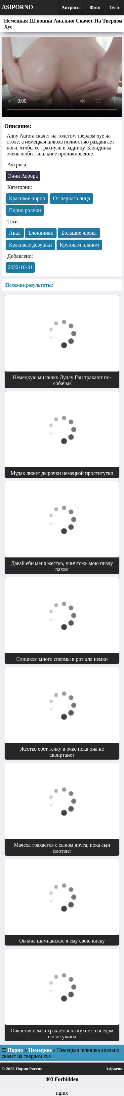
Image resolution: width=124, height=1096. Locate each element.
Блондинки (40, 233)
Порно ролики (25, 210)
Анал (15, 233)
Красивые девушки (30, 245)
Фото (95, 7)
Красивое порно (27, 198)
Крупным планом (79, 245)
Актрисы (71, 7)
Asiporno (17, 7)
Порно (15, 1050)
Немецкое (40, 1050)
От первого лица (71, 198)
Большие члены (79, 233)
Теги (114, 7)
